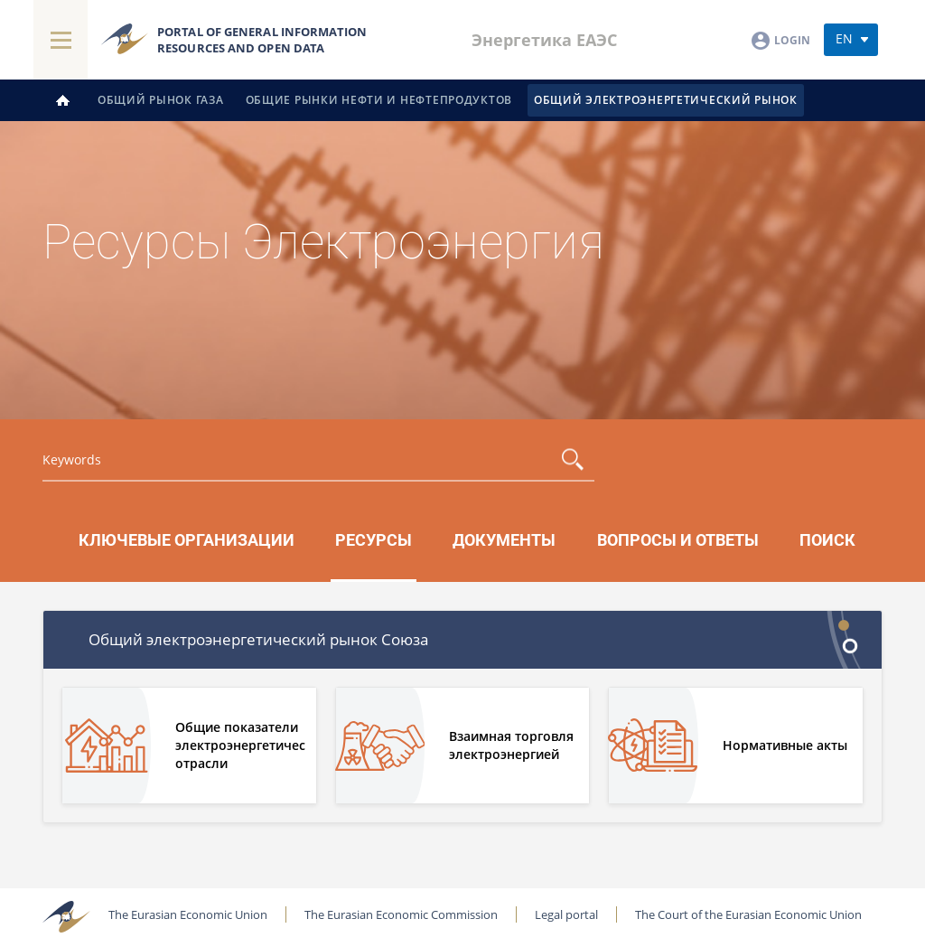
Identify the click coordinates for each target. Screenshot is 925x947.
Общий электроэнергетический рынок (666, 100)
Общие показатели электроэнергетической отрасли (239, 745)
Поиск (827, 540)
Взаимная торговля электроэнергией (511, 745)
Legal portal (566, 914)
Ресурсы (373, 540)
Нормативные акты (785, 745)
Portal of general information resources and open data (262, 39)
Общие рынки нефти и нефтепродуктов (379, 100)
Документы (504, 540)
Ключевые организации (186, 540)
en (844, 38)
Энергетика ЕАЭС (544, 40)
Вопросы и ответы (678, 540)
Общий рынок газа (161, 100)
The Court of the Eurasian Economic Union (748, 914)
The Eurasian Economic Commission (401, 914)
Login (792, 40)
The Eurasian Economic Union (187, 914)
